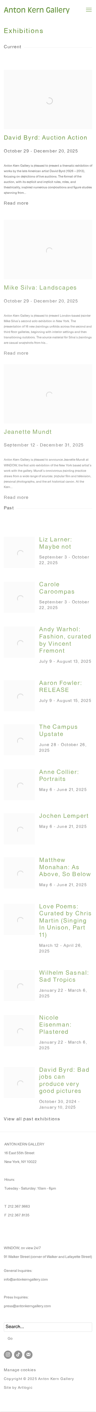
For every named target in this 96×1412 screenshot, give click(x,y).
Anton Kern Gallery (37, 10)
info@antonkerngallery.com (26, 1280)
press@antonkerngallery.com (27, 1306)
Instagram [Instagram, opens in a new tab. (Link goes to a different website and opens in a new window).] (8, 1355)
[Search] (48, 1327)
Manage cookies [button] (20, 1370)
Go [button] (10, 1339)
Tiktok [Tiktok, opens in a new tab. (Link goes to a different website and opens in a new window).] (18, 1355)
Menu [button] (88, 10)
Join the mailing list (28, 1355)
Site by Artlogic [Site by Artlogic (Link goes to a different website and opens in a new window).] (18, 1388)
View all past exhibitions (32, 1119)
